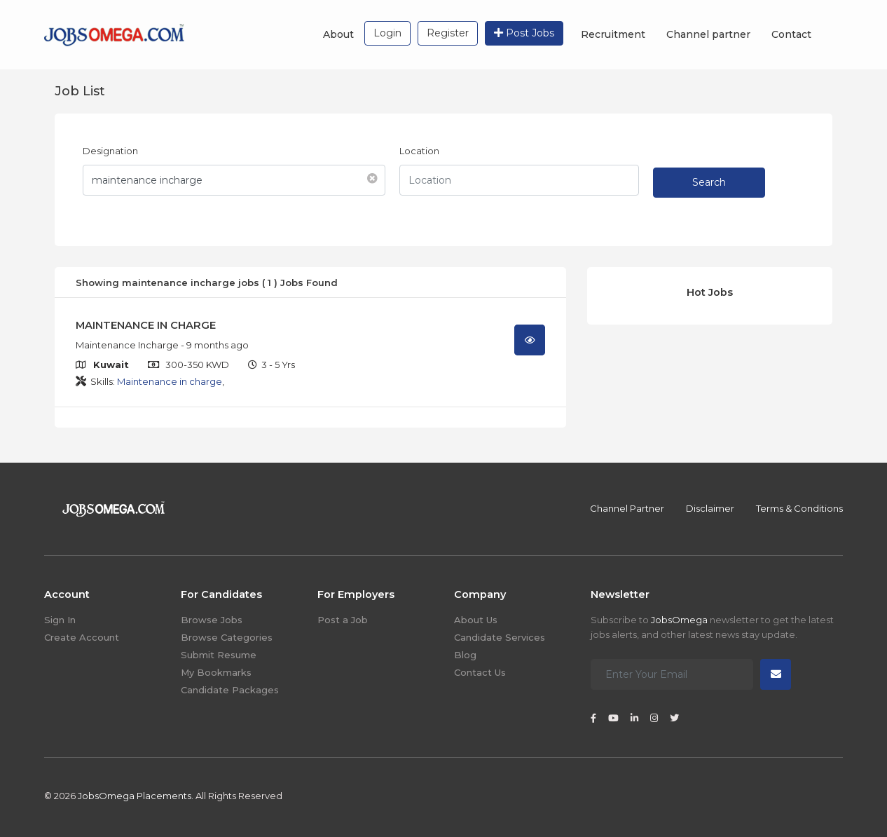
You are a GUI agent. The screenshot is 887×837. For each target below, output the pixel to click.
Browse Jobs (211, 619)
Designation (110, 150)
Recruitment (613, 34)
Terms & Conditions (799, 508)
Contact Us (480, 672)
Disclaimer (710, 508)
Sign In (60, 619)
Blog (465, 654)
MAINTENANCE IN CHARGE (146, 325)
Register (448, 33)
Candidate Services (499, 637)
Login (387, 33)
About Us (475, 619)
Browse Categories (227, 637)
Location (419, 150)
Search (709, 182)
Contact (791, 34)
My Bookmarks (216, 672)
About (338, 34)
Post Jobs (524, 33)
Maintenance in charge (169, 381)
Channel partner (708, 34)
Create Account (81, 637)
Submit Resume (218, 654)
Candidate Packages (230, 689)
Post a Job (342, 619)
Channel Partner (627, 508)
